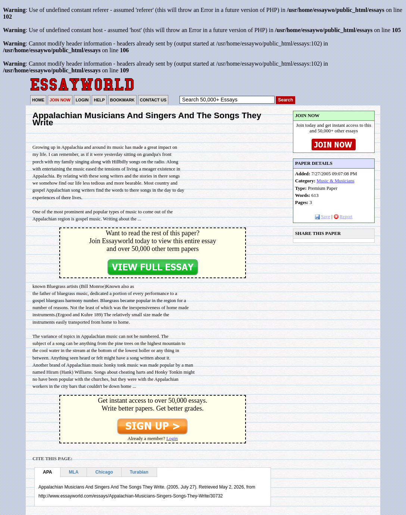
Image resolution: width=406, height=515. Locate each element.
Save (322, 216)
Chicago (104, 472)
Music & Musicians (336, 180)
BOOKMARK (122, 100)
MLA (73, 472)
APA (47, 472)
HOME (38, 100)
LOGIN (82, 100)
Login (172, 438)
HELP (99, 100)
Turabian (139, 472)
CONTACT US (153, 100)
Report (343, 216)
